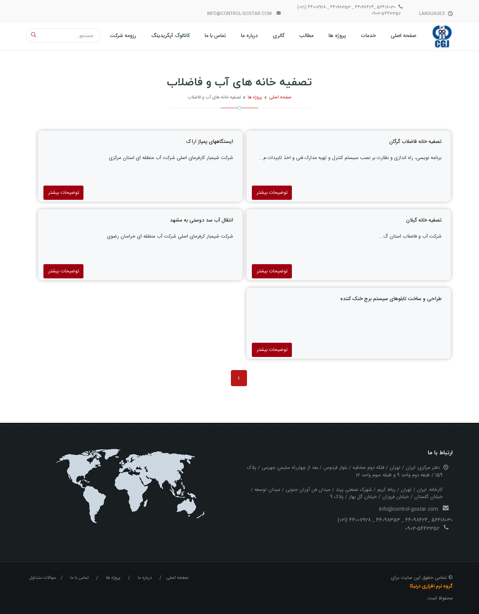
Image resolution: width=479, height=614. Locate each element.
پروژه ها (255, 97)
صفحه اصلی (280, 97)
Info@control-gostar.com (408, 509)
